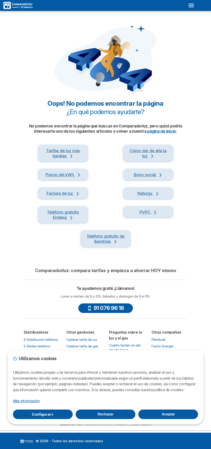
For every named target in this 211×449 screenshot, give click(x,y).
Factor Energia (162, 346)
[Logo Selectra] (17, 5)
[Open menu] (191, 5)
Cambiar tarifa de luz (81, 340)
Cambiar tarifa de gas (82, 346)
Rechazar (106, 414)
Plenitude (158, 340)
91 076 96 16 (105, 308)
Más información (26, 401)
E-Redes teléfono (37, 346)
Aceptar (168, 414)
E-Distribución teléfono (41, 340)
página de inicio (161, 131)
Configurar (43, 414)
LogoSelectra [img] (26, 441)
